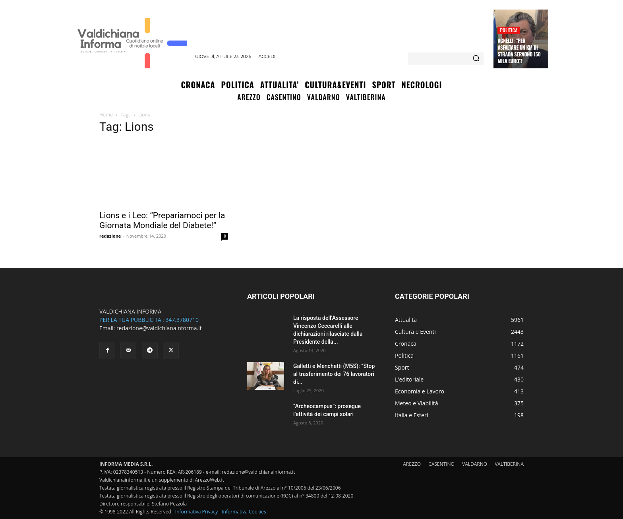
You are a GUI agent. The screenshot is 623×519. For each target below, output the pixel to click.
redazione (110, 236)
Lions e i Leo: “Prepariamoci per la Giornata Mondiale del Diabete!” (162, 220)
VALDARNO (474, 464)
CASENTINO (441, 464)
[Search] (476, 58)
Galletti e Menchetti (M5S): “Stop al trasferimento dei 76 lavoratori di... (334, 374)
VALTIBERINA (509, 464)
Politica (508, 30)
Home (106, 114)
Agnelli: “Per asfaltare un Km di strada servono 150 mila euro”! (518, 51)
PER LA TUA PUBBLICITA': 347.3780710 (149, 319)
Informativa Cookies (244, 511)
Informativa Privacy (196, 511)
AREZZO (412, 464)
